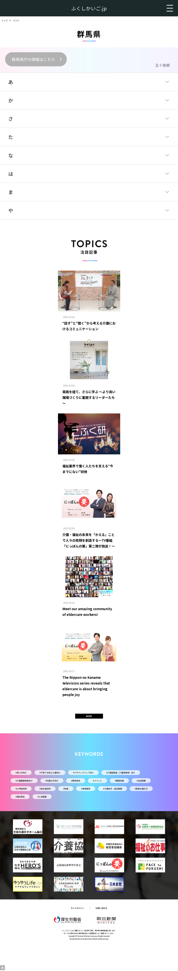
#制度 (65, 788)
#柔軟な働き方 (141, 788)
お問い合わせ (101, 908)
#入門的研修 (21, 788)
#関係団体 (75, 780)
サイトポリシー (77, 908)
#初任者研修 (45, 788)
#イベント (97, 780)
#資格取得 (85, 788)
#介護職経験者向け (24, 780)
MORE (89, 716)
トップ (5, 20)
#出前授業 (141, 780)
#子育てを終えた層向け (49, 772)
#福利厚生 (20, 796)
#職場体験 (119, 780)
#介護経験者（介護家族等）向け (120, 772)
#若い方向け (21, 772)
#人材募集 (42, 796)
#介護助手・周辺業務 (112, 788)
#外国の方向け (51, 780)
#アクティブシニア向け (83, 772)
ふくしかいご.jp (89, 8)
